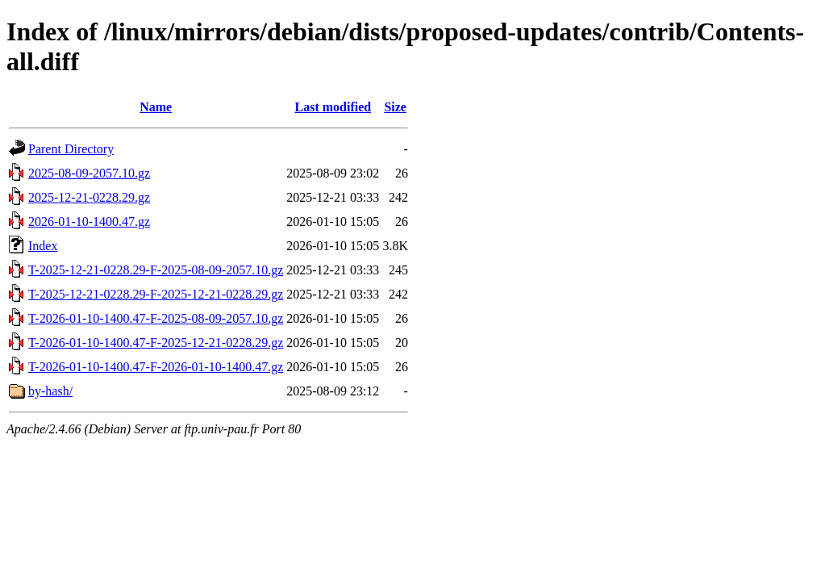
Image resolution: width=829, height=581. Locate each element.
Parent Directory (71, 149)
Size (395, 107)
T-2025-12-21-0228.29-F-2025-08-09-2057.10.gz (155, 270)
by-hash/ (50, 391)
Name (156, 107)
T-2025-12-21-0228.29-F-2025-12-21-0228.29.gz (155, 294)
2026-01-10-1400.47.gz (89, 221)
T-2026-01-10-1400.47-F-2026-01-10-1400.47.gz (155, 367)
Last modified (332, 107)
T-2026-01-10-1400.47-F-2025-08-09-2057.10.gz (155, 318)
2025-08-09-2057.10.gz (89, 173)
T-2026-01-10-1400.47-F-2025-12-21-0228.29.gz (155, 342)
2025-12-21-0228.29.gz (89, 197)
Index (42, 246)
